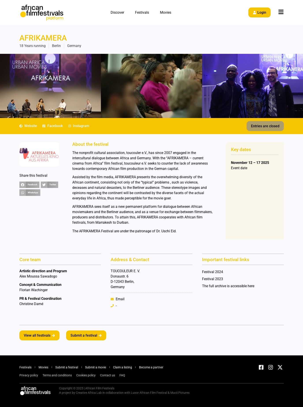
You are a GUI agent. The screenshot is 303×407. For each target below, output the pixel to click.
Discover (117, 12)
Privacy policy (28, 375)
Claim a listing (122, 367)
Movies (165, 12)
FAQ (122, 375)
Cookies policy (86, 375)
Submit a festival (66, 367)
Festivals (142, 12)
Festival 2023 (212, 279)
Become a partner (151, 367)
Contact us (107, 375)
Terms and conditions (57, 375)
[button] (265, 126)
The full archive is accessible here (228, 286)
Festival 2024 (212, 272)
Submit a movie (95, 367)
